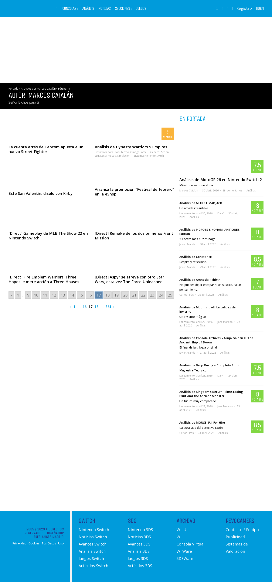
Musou (112, 155)
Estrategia (101, 155)
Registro (244, 8)
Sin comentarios (232, 190)
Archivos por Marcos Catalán (38, 88)
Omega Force (138, 152)
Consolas (69, 8)
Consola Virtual (190, 544)
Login (260, 8)
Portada (13, 88)
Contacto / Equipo (242, 529)
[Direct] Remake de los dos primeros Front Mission (134, 235)
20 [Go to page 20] (125, 295)
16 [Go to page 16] (90, 295)
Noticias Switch (93, 536)
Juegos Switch (91, 558)
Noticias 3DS (139, 536)
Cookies (34, 543)
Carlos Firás (186, 295)
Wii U (181, 529)
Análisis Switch (92, 551)
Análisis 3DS (139, 551)
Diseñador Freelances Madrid (49, 535)
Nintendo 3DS (140, 529)
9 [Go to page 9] (28, 295)
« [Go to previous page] (11, 295)
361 (108, 306)
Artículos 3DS (140, 565)
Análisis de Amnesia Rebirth (200, 280)
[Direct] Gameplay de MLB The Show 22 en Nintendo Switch (48, 235)
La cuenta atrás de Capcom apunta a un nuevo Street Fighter (45, 149)
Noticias (104, 8)
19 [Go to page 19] (116, 295)
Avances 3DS (139, 544)
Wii (179, 536)
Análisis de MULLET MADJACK (200, 203)
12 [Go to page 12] (54, 295)
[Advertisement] (136, 50)
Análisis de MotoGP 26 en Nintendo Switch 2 (220, 179)
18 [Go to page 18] (107, 295)
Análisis (88, 8)
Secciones (122, 8)
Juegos (141, 8)
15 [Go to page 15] (81, 295)
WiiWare (184, 551)
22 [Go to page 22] (143, 295)
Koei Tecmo (122, 152)
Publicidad (235, 536)
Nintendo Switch (154, 155)
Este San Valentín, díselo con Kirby (40, 193)
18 (96, 306)
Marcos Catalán (188, 190)
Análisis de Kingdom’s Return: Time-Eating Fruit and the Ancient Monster (211, 394)
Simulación (123, 155)
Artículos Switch (93, 565)
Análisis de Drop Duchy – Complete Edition (210, 365)
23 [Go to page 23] (152, 295)
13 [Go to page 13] (63, 295)
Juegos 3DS (138, 558)
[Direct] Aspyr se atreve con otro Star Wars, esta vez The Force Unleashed (129, 279)
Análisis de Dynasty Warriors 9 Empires (131, 146)
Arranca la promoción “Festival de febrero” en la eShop (134, 192)
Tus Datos (49, 543)
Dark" (220, 213)
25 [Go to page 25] (170, 295)
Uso (61, 543)
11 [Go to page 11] (45, 295)
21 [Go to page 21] (134, 295)
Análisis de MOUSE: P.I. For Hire (202, 422)
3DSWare (185, 558)
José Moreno (225, 322)
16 (84, 306)
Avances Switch (92, 544)
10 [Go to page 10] (36, 295)
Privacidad (19, 543)
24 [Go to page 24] (161, 295)
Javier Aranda (187, 244)
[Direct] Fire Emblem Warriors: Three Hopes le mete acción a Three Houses (43, 279)
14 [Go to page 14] (72, 295)
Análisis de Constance (195, 257)
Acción (165, 152)
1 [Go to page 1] (18, 295)
